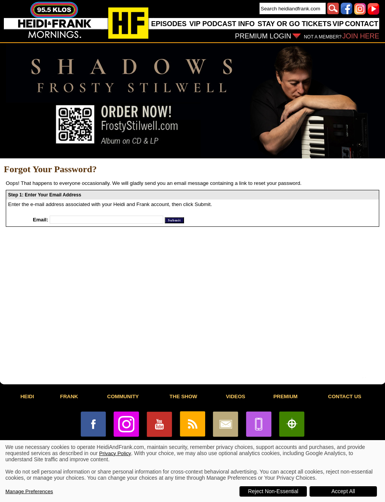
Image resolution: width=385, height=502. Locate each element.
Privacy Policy (115, 453)
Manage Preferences (29, 491)
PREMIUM (285, 396)
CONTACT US (344, 396)
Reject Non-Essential (273, 491)
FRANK (69, 396)
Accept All (343, 491)
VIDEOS (235, 396)
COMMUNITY (123, 396)
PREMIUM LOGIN (263, 36)
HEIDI (27, 396)
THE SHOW (183, 396)
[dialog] (192, 471)
